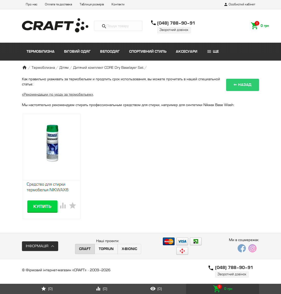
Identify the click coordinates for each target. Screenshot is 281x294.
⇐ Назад (243, 85)
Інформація (37, 246)
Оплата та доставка (58, 4)
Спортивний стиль (147, 51)
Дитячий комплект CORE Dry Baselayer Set (108, 67)
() (47, 288)
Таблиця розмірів (92, 4)
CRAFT (85, 249)
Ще (212, 51)
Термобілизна (41, 51)
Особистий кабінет (239, 4)
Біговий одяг (77, 51)
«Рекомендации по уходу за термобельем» (57, 94)
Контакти (118, 4)
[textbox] (118, 26)
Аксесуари (186, 51)
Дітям (64, 67)
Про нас (31, 4)
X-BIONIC (129, 249)
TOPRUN (106, 249)
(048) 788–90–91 (176, 23)
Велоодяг (110, 51)
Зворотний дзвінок (174, 30)
